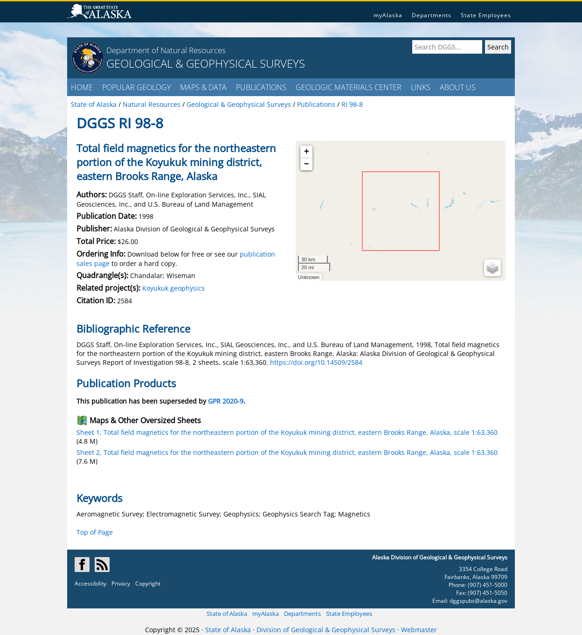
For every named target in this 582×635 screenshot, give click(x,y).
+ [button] (306, 151)
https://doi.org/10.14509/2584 (316, 362)
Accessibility (90, 583)
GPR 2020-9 (225, 401)
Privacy (120, 583)
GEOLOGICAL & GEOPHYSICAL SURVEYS (205, 63)
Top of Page (94, 532)
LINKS (420, 87)
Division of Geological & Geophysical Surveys (325, 629)
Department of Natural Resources (166, 50)
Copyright (147, 583)
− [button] (306, 164)
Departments (431, 15)
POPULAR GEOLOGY (136, 87)
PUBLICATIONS (261, 87)
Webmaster (419, 629)
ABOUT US (458, 87)
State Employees (486, 15)
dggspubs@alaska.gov (478, 601)
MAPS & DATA (203, 87)
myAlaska (388, 15)
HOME (82, 87)
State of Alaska (227, 613)
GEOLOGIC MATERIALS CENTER (349, 87)
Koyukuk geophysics (173, 288)
